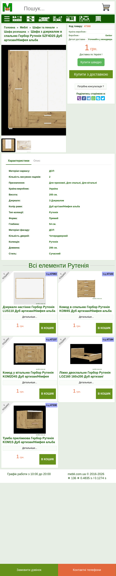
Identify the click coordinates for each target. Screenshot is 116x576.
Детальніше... (29, 316)
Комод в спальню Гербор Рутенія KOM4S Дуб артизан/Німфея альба (85, 309)
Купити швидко (90, 62)
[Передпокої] (71, 19)
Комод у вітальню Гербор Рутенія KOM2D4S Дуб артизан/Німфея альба (28, 376)
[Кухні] (17, 19)
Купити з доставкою (91, 74)
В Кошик (47, 328)
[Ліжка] (44, 19)
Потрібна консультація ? (91, 86)
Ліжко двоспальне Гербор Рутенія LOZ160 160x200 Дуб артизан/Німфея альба (85, 376)
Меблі (24, 27)
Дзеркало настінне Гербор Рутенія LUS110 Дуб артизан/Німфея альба (29, 309)
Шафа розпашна (15, 31)
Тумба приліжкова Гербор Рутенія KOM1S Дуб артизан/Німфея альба (29, 440)
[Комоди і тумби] (98, 19)
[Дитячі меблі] (57, 19)
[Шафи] (30, 19)
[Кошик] (107, 7)
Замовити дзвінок (29, 570)
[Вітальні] (84, 19)
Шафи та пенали (44, 27)
